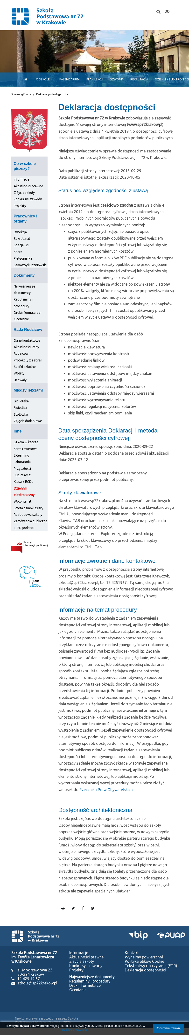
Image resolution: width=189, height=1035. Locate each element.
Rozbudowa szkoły (28, 515)
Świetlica (20, 408)
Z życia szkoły (24, 193)
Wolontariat (22, 501)
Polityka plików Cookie (144, 961)
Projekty (20, 206)
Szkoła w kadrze (26, 442)
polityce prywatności (75, 1029)
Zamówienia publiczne (31, 521)
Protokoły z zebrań (28, 360)
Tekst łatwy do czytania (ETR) (151, 965)
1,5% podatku (24, 528)
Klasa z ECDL (23, 482)
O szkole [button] (43, 79)
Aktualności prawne (28, 186)
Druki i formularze (27, 312)
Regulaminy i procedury (89, 981)
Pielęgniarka (23, 258)
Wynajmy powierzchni (144, 957)
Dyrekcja (20, 232)
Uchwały (20, 380)
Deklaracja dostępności (145, 970)
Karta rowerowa (25, 449)
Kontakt (132, 952)
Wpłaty (19, 373)
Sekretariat (22, 239)
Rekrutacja (139, 79)
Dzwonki (117, 79)
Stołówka (21, 414)
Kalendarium (69, 79)
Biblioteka (21, 401)
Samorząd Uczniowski (30, 265)
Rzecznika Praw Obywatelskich (106, 789)
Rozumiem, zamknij (168, 1028)
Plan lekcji (94, 79)
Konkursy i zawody (28, 199)
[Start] (24, 79)
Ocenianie (21, 319)
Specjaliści (21, 245)
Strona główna (21, 94)
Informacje (21, 179)
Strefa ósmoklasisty (28, 508)
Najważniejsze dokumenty (92, 977)
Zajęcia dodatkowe (28, 421)
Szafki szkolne (25, 367)
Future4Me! (22, 475)
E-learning (21, 455)
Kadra (18, 252)
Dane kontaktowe (27, 340)
